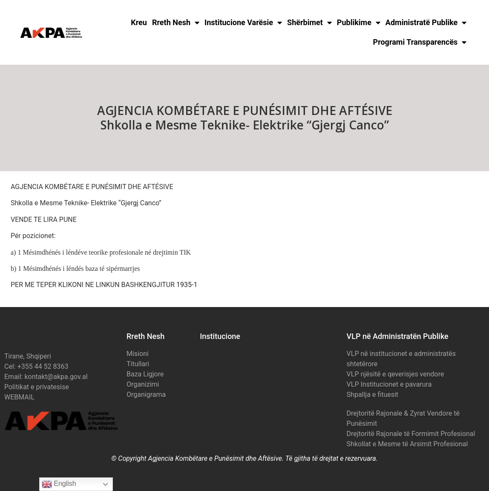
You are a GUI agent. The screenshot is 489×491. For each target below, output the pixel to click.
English (59, 484)
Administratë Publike (426, 22)
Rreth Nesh (175, 22)
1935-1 (186, 285)
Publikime (358, 22)
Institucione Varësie (243, 22)
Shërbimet (309, 22)
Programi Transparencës (420, 42)
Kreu (139, 22)
